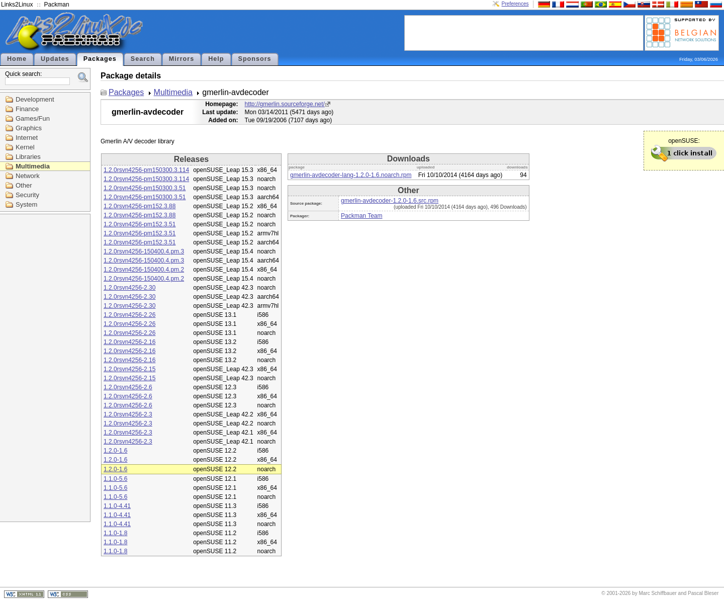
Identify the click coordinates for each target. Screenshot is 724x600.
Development (35, 99)
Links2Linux (17, 4)
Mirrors (181, 58)
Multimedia (33, 166)
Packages (100, 58)
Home (17, 58)
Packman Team (361, 215)
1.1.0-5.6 (115, 478)
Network (28, 176)
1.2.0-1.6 (115, 450)
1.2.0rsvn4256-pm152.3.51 (139, 224)
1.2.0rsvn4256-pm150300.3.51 (145, 188)
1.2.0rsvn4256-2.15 (129, 369)
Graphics (29, 128)
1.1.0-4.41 (117, 505)
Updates (55, 58)
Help (216, 58)
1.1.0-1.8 (115, 533)
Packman (56, 4)
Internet (27, 137)
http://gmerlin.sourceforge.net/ (285, 104)
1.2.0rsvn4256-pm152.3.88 (139, 206)
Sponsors (255, 58)
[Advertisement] (524, 32)
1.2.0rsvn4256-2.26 (129, 314)
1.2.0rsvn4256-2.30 (129, 287)
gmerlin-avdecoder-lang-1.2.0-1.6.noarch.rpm (350, 175)
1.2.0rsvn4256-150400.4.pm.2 (144, 269)
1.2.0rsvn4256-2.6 (128, 387)
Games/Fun (33, 118)
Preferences (515, 4)
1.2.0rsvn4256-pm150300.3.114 (146, 170)
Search (143, 58)
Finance (27, 109)
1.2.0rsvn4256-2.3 (128, 414)
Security (27, 195)
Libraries (28, 156)
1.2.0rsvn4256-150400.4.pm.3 (144, 251)
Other (24, 185)
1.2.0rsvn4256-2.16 (129, 342)
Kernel (25, 147)
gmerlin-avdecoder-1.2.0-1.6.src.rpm (389, 200)
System (26, 204)
